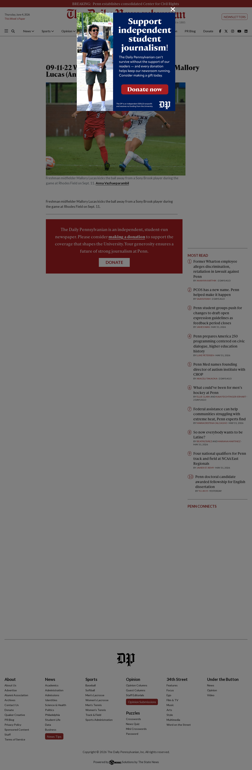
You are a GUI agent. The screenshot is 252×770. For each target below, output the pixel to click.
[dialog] (126, 385)
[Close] (172, 9)
